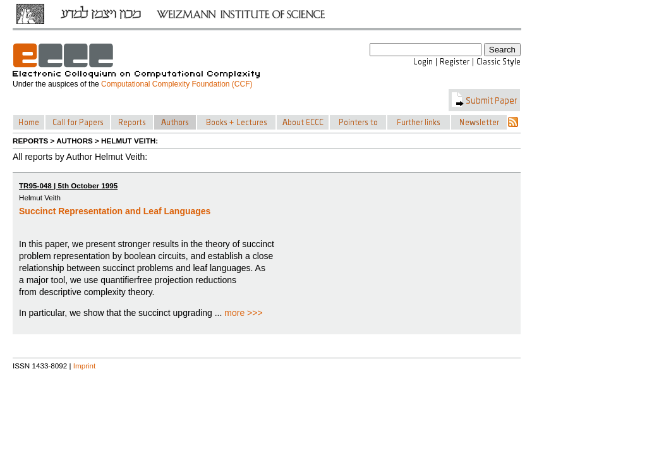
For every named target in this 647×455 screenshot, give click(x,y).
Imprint (84, 365)
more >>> (243, 313)
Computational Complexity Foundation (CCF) (176, 84)
